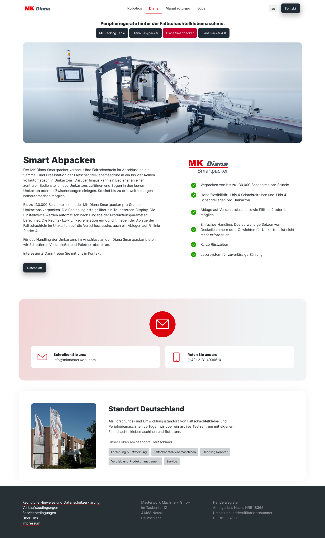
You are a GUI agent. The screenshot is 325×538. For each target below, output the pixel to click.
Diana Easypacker (145, 33)
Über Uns (30, 518)
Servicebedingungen (39, 513)
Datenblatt (34, 268)
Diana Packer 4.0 (213, 33)
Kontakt (290, 8)
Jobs (201, 8)
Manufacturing (178, 8)
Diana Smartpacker (180, 33)
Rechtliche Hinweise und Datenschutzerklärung (61, 502)
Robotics (134, 8)
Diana (154, 8)
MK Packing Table (112, 33)
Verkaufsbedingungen (40, 507)
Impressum (31, 523)
